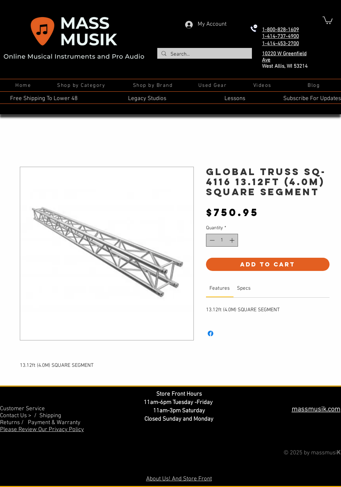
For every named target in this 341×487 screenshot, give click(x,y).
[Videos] (263, 85)
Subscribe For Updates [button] (312, 98)
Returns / (14, 422)
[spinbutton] (222, 240)
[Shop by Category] (82, 85)
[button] (328, 20)
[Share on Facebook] (210, 333)
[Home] (24, 85)
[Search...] (203, 54)
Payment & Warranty (54, 422)
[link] (219, 288)
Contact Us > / (19, 415)
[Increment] (232, 240)
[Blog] (314, 85)
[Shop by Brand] (153, 85)
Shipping (50, 415)
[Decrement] (211, 240)
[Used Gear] (213, 85)
